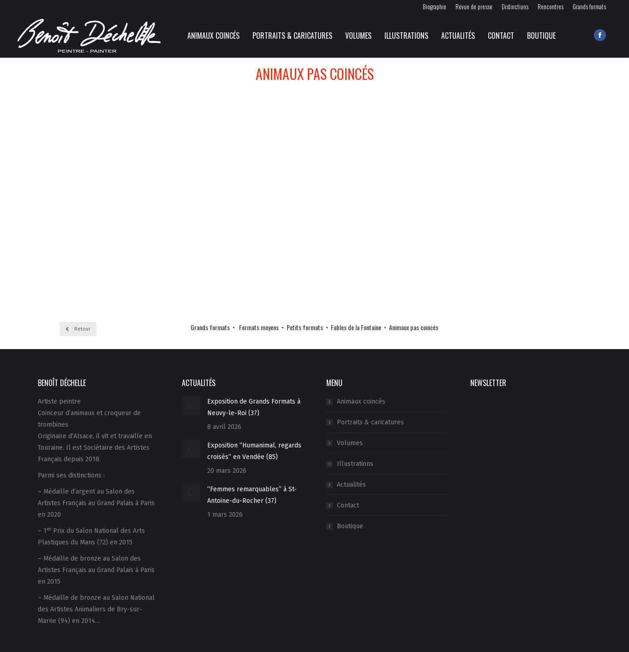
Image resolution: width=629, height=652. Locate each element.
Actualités (351, 485)
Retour (78, 329)
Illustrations (355, 464)
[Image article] (191, 405)
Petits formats (305, 327)
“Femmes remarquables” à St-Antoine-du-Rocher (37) (252, 495)
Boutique (350, 526)
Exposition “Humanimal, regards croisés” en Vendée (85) (254, 451)
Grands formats (210, 327)
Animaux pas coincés (413, 327)
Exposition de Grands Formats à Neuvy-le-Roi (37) (253, 407)
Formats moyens (259, 327)
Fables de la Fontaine (356, 327)
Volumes (350, 443)
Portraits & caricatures (370, 422)
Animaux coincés (361, 401)
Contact (348, 505)
